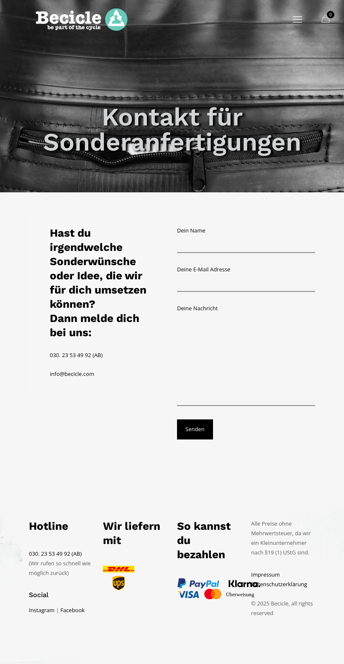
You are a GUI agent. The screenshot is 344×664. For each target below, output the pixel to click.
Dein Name (246, 240)
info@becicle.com (72, 374)
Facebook (72, 610)
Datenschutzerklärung (279, 584)
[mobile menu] (297, 19)
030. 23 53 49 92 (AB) (76, 355)
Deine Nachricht (246, 355)
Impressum (265, 574)
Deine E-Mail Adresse (246, 279)
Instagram (41, 610)
